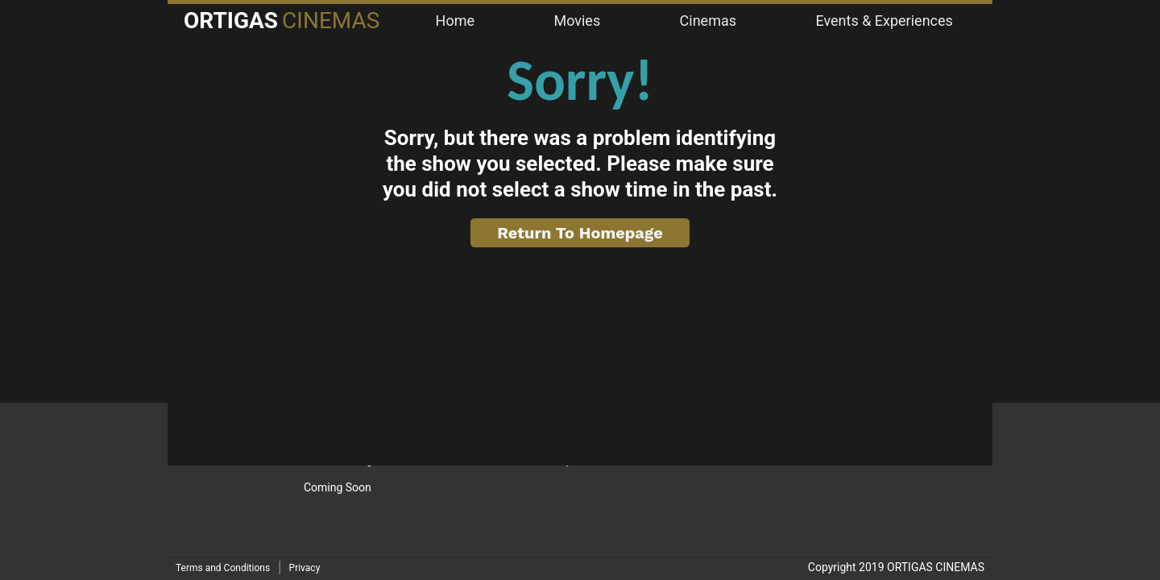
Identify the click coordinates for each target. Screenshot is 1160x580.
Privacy (305, 568)
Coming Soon (337, 487)
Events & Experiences (883, 20)
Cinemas (708, 20)
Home (455, 20)
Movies (576, 20)
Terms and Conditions (223, 568)
